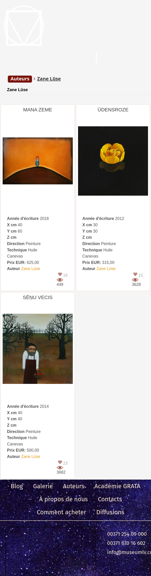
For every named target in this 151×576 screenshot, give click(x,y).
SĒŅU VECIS (38, 297)
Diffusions (110, 512)
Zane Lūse (17, 89)
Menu (19, 58)
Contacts (110, 499)
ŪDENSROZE (113, 109)
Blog (17, 486)
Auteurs (73, 486)
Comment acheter (61, 512)
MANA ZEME (37, 109)
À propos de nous (63, 499)
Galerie (43, 486)
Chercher (66, 58)
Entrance (126, 58)
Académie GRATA (117, 486)
